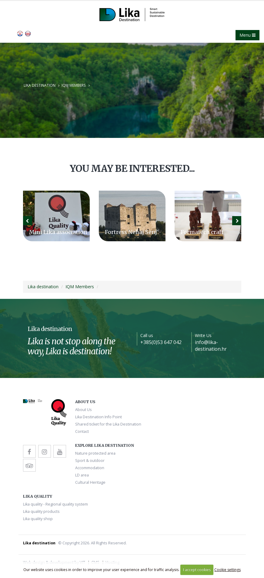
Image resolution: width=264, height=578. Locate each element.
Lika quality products (41, 511)
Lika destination (39, 85)
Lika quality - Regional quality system (55, 504)
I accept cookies (197, 569)
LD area (82, 475)
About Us (83, 409)
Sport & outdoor (90, 460)
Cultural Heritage (90, 482)
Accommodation (89, 467)
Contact (82, 431)
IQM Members (74, 85)
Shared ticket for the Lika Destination (108, 424)
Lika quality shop (38, 518)
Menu (247, 35)
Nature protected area (95, 453)
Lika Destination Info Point (98, 416)
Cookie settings (227, 569)
